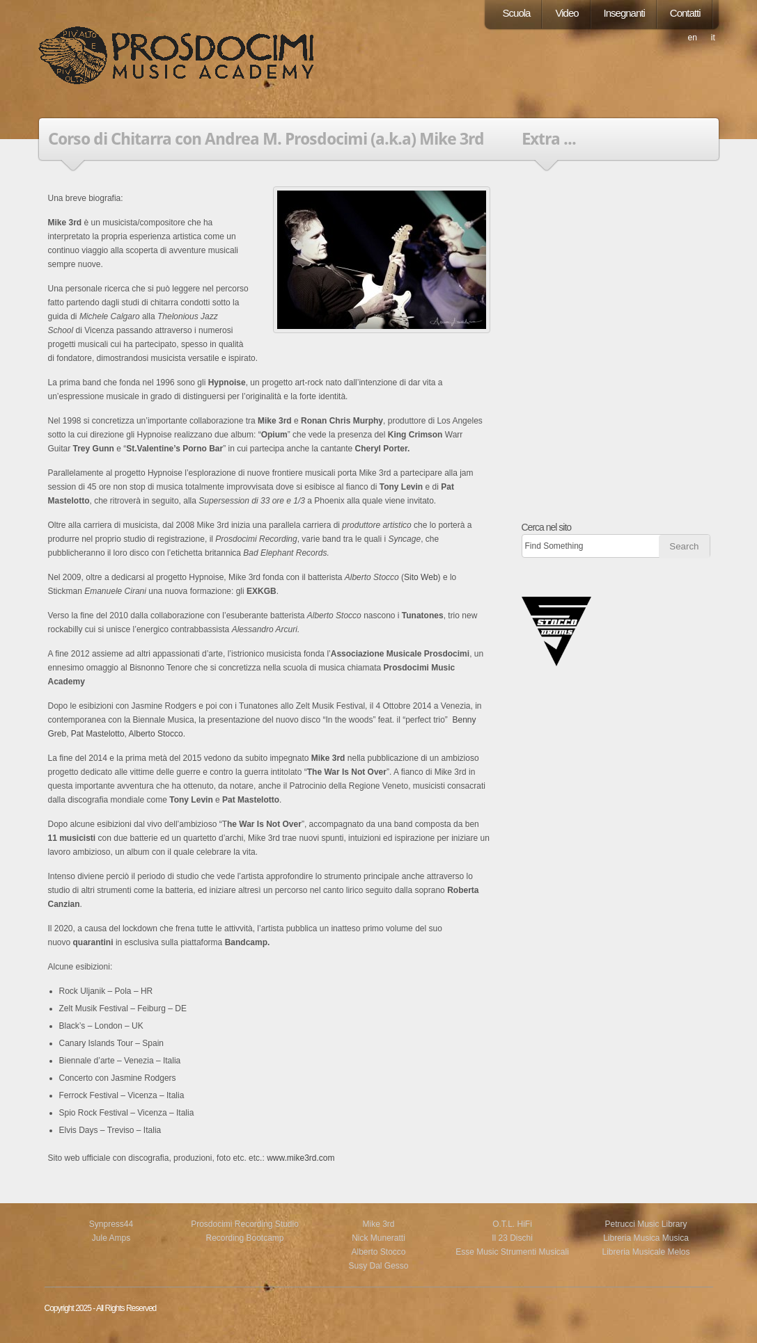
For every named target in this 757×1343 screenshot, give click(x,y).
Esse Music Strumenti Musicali (512, 1252)
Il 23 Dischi (512, 1238)
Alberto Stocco (156, 734)
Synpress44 (111, 1224)
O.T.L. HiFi (512, 1224)
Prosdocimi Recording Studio (245, 1224)
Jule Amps (111, 1238)
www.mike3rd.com (300, 1158)
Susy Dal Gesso (378, 1266)
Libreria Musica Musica (646, 1238)
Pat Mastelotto (98, 734)
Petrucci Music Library (645, 1224)
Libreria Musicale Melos (645, 1252)
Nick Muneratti (378, 1238)
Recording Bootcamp (244, 1238)
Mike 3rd (378, 1224)
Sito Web (420, 577)
